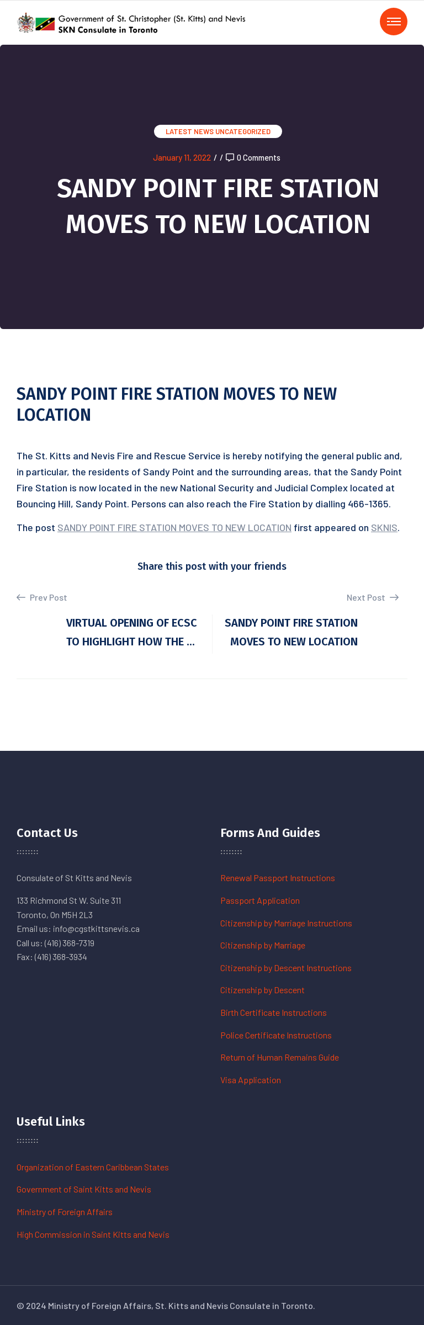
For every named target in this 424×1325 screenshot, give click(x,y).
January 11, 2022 (182, 157)
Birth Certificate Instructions (273, 1012)
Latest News (190, 131)
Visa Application (250, 1079)
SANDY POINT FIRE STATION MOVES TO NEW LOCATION (174, 527)
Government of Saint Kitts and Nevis (84, 1189)
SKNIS (384, 527)
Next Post (373, 597)
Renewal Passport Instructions (277, 877)
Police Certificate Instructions (276, 1035)
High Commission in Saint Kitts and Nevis (93, 1234)
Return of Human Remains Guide (279, 1057)
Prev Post (42, 597)
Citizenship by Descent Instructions (286, 967)
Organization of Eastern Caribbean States (93, 1167)
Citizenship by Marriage (262, 945)
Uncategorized (243, 131)
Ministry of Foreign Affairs (65, 1211)
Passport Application (260, 900)
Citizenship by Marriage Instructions (286, 923)
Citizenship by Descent (262, 989)
